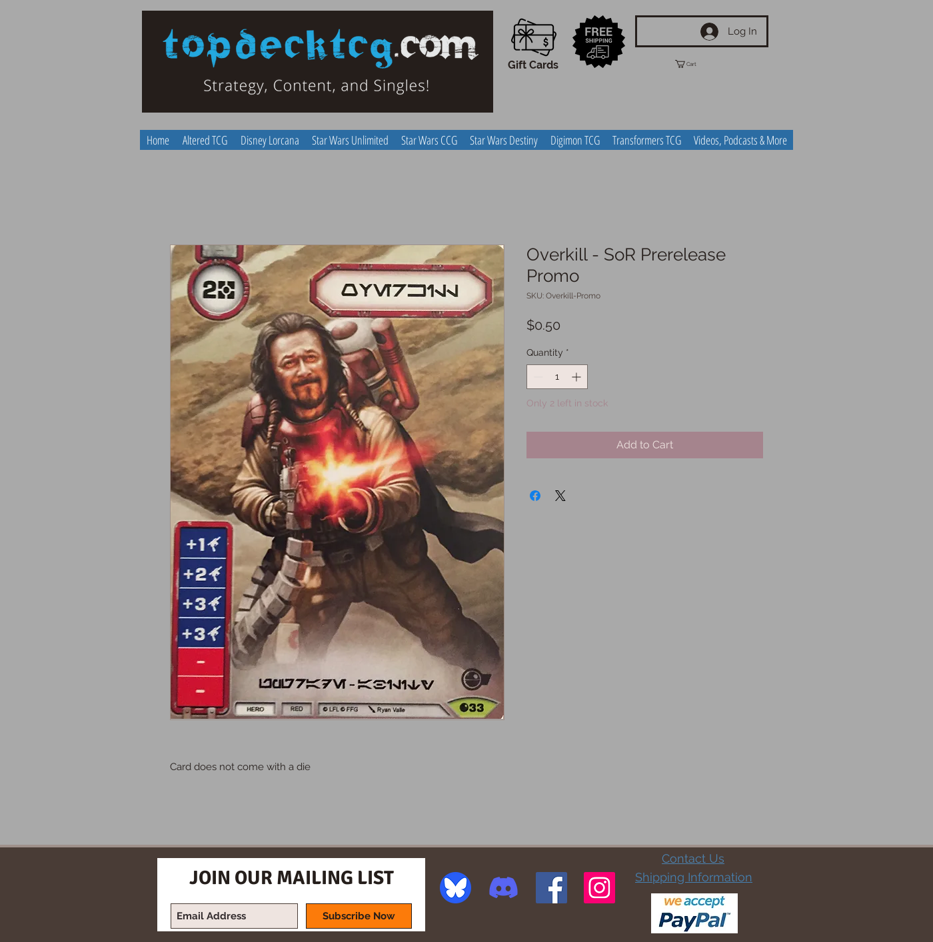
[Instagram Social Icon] (599, 887)
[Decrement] (536, 376)
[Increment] (577, 376)
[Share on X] (560, 496)
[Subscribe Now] (359, 916)
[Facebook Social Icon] (551, 887)
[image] (455, 887)
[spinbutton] (557, 376)
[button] (697, 64)
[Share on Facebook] (535, 496)
